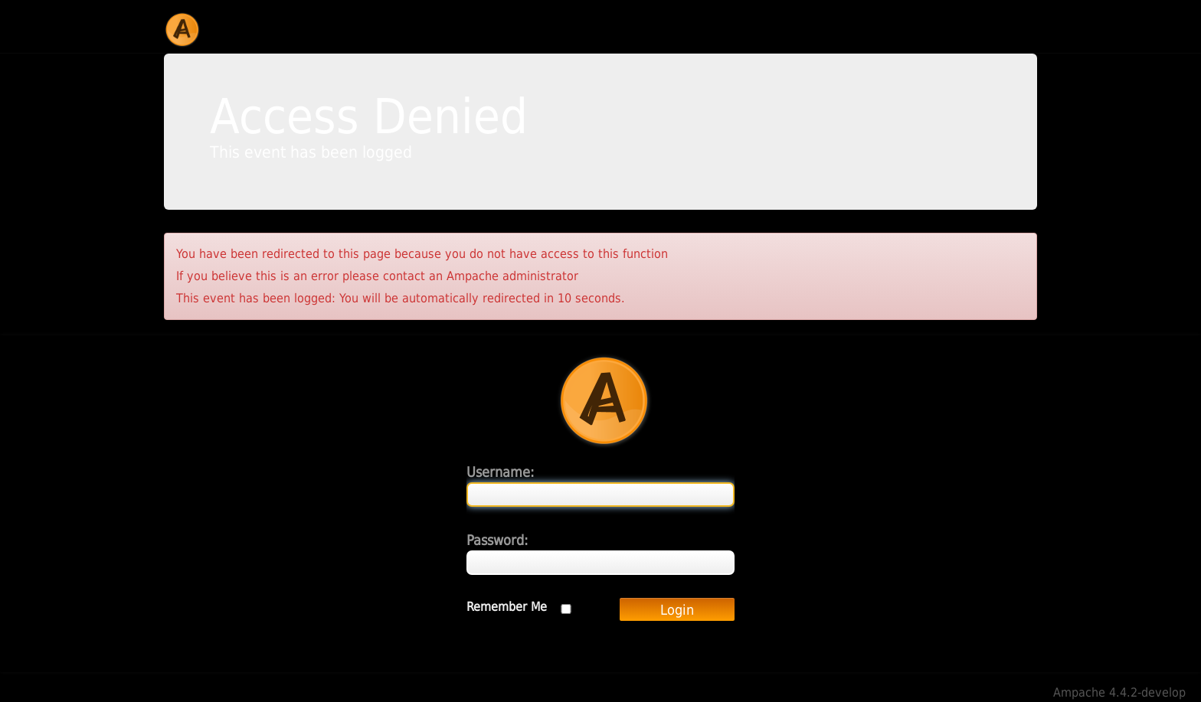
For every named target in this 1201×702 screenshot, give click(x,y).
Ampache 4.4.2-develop (1119, 692)
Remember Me (506, 606)
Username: (500, 472)
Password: (497, 540)
